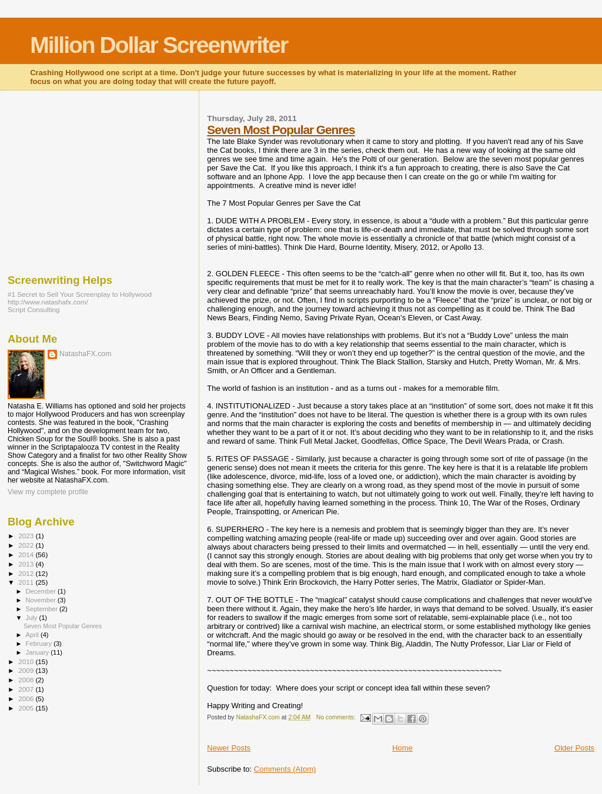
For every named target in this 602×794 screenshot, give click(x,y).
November (42, 600)
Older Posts (574, 747)
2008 (26, 680)
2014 (26, 554)
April (33, 634)
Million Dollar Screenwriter (158, 45)
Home (402, 747)
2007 (26, 689)
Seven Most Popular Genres (280, 129)
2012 (26, 573)
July (32, 617)
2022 (26, 545)
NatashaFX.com (85, 354)
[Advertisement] (96, 179)
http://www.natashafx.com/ (48, 302)
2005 (26, 708)
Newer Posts (228, 747)
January (38, 652)
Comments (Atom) (285, 769)
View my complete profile (48, 492)
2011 (26, 582)
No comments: (336, 717)
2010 (26, 661)
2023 (26, 536)
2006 (26, 698)
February (40, 643)
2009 (26, 670)
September (43, 608)
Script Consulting (34, 309)
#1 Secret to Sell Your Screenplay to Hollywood (80, 294)
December (42, 591)
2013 (26, 564)
